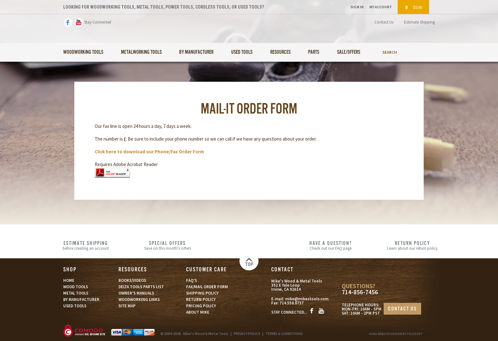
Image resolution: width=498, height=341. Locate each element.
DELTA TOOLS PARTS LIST (141, 287)
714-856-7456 (360, 292)
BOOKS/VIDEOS (132, 280)
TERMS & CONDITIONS (284, 333)
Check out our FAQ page (331, 245)
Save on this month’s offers (167, 245)
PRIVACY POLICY (247, 333)
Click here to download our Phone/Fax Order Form (149, 152)
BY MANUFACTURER (81, 299)
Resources (280, 52)
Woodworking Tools (83, 52)
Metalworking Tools (141, 52)
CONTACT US (402, 309)
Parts (313, 52)
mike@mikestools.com (306, 299)
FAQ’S (191, 280)
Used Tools (241, 52)
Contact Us (384, 22)
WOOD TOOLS (75, 287)
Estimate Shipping (419, 22)
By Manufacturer (196, 52)
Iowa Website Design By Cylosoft (395, 334)
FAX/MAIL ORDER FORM (207, 287)
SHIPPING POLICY (202, 293)
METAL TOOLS (75, 293)
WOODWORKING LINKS (139, 299)
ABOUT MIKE (197, 312)
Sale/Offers (348, 52)
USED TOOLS (74, 306)
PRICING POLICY (201, 306)
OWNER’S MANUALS (136, 293)
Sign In (357, 6)
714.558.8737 (291, 303)
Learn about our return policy (412, 245)
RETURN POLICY (201, 299)
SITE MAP (127, 306)
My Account (380, 6)
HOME (68, 280)
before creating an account (86, 245)
